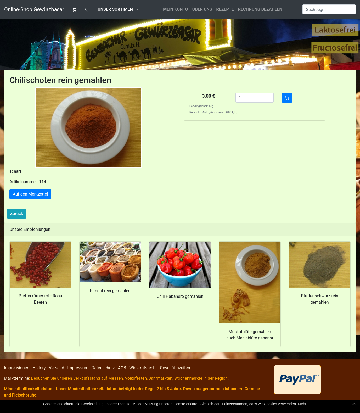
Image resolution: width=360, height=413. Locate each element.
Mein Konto (175, 9)
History (39, 367)
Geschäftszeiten (175, 367)
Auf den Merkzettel (30, 194)
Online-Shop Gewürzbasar (34, 9)
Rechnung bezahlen (260, 9)
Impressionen (16, 367)
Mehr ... (304, 404)
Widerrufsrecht (143, 367)
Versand (56, 367)
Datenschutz (103, 367)
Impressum (77, 367)
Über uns (202, 9)
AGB (122, 367)
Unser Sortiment (116, 9)
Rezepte (225, 9)
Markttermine (16, 378)
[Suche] (329, 9)
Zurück (16, 213)
